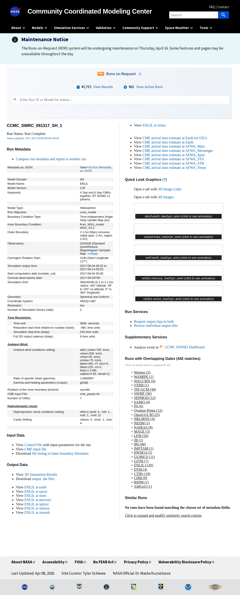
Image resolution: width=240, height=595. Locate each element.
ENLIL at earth (35, 487)
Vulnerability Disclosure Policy (184, 561)
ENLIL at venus (154, 125)
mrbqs (92, 253)
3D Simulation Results (40, 474)
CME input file (35, 449)
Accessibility (53, 561)
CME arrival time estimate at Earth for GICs (175, 138)
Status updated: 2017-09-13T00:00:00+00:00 (33, 138)
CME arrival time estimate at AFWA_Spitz (174, 155)
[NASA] (19, 11)
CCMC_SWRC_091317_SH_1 (34, 125)
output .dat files (43, 479)
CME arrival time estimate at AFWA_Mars (174, 146)
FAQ (212, 6)
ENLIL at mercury (37, 500)
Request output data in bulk (154, 321)
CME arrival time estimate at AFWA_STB (173, 163)
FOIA (79, 561)
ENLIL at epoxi (35, 491)
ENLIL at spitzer (36, 504)
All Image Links (170, 189)
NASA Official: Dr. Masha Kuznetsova (141, 573)
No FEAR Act (103, 561)
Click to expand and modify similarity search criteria (163, 515)
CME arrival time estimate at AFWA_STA (173, 159)
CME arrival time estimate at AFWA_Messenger (178, 151)
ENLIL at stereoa (36, 508)
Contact (223, 6)
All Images (166, 197)
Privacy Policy (136, 561)
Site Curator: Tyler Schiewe (83, 573)
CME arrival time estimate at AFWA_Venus (174, 168)
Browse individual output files (156, 325)
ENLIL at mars (35, 495)
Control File (33, 445)
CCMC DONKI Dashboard (181, 347)
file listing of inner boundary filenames (60, 453)
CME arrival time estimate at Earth (168, 142)
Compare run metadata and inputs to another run (51, 159)
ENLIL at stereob (37, 512)
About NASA (21, 561)
